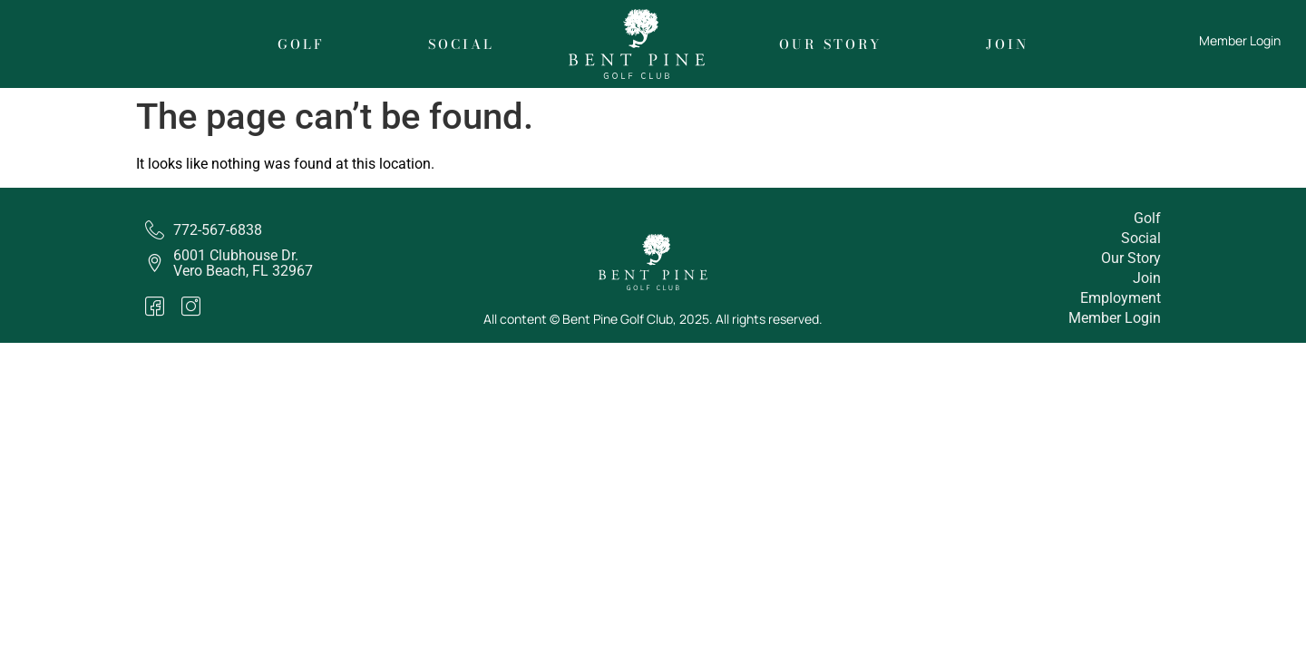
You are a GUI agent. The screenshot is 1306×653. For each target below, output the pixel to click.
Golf (301, 44)
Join (1007, 44)
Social (461, 44)
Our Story (830, 44)
